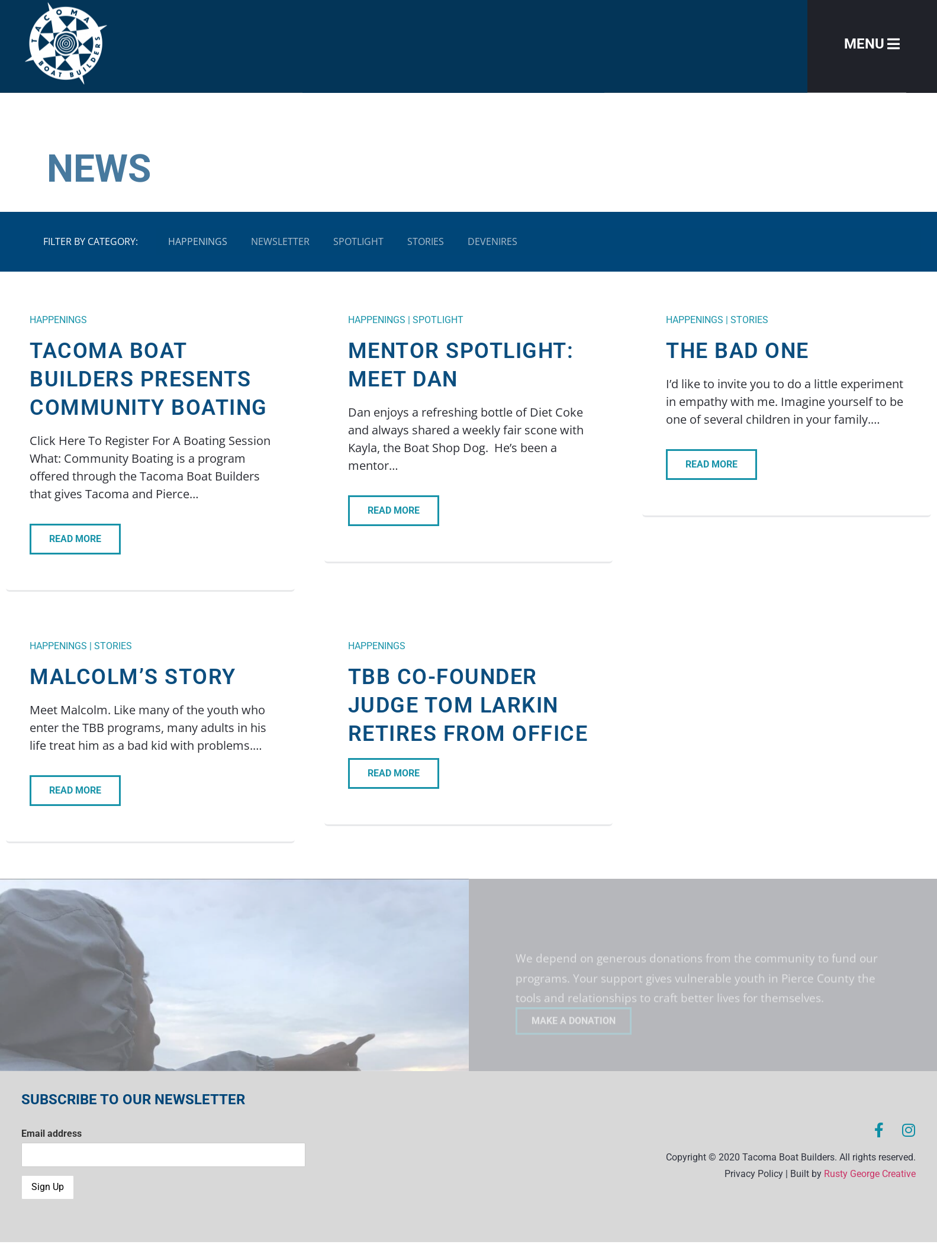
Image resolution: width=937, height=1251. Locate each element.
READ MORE (75, 538)
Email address (51, 1133)
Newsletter (280, 241)
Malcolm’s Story (133, 677)
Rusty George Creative (870, 1173)
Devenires (492, 241)
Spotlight (358, 241)
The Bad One (737, 350)
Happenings (197, 241)
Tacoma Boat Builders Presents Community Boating (149, 379)
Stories (425, 241)
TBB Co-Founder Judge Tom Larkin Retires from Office (468, 705)
